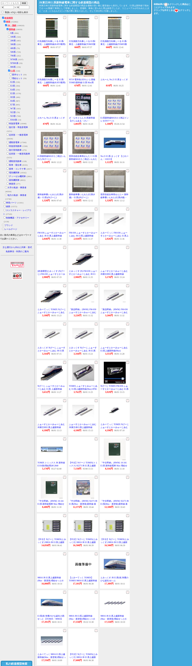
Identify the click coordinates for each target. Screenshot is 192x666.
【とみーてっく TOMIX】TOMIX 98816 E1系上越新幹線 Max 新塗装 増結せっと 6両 (83, 581)
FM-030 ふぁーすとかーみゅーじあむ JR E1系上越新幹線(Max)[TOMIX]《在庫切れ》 (83, 236)
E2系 (12, 82)
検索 (24, 3)
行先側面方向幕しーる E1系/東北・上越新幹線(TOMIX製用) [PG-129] (113, 44)
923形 (13, 116)
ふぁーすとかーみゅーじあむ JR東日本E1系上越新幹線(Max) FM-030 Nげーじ (114, 274)
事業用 (12, 184)
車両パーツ (11, 203)
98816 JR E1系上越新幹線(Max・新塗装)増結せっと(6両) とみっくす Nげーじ (50, 581)
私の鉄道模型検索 (16, 663)
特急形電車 (14, 123)
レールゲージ (10, 229)
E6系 (12, 101)
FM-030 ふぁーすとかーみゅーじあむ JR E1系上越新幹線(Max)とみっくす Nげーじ (52, 236)
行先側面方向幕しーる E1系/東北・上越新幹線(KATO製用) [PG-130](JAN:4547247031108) (51, 44)
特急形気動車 (15, 146)
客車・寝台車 (15, 165)
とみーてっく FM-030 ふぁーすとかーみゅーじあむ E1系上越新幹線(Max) (114, 236)
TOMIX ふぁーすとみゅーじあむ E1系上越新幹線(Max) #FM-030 (83, 389)
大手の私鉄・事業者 (17, 187)
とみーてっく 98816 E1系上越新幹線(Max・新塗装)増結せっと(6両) (52, 657)
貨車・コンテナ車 (17, 169)
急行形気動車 (15, 150)
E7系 (12, 105)
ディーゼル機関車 (17, 176)
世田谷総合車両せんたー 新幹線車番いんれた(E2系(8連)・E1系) (114, 197)
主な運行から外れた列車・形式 (17, 247)
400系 (13, 48)
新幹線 (12, 29)
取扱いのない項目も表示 (15, 12)
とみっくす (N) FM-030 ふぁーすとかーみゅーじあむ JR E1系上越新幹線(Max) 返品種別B (83, 274)
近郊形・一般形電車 (18, 135)
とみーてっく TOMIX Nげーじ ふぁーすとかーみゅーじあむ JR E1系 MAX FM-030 (52, 312)
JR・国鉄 (12, 25)
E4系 (12, 90)
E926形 (13, 120)
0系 (12, 33)
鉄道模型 (8, 18)
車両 (8, 22)
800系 (13, 67)
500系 (13, 52)
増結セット (17, 78)
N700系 (13, 59)
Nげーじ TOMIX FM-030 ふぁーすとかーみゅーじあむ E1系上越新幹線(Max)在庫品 (114, 389)
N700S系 (14, 63)
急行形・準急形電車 (18, 127)
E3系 (12, 86)
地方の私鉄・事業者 (17, 195)
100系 (13, 37)
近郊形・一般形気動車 (19, 154)
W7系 (13, 108)
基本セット (17, 74)
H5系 (12, 97)
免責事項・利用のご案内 (17, 251)
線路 (8, 206)
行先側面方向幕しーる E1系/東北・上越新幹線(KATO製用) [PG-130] (51, 82)
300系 (13, 44)
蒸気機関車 (14, 180)
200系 (13, 41)
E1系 (12, 71)
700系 (13, 56)
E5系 (12, 93)
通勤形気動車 (15, 161)
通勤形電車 (14, 142)
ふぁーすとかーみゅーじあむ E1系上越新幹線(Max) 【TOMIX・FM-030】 (114, 351)
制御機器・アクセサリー (17, 218)
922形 (13, 112)
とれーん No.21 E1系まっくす (114, 79)
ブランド (8, 225)
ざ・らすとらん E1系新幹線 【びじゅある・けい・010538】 (82, 121)
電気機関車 (14, 173)
